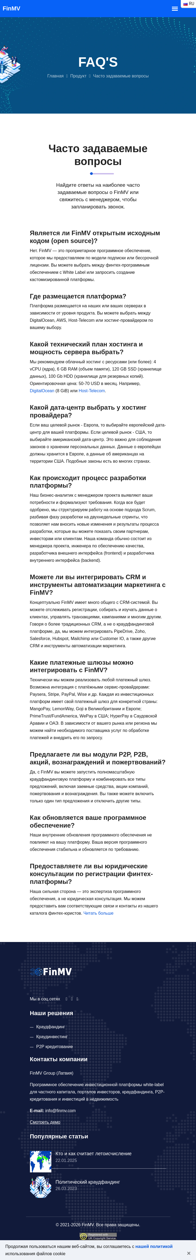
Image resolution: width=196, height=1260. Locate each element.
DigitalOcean (42, 390)
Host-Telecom (92, 390)
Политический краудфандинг (88, 1182)
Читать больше (98, 913)
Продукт (78, 76)
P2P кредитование (54, 1046)
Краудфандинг (50, 1027)
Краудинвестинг (52, 1036)
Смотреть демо (45, 1122)
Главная (55, 76)
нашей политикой (153, 1246)
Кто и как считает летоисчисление (94, 1153)
